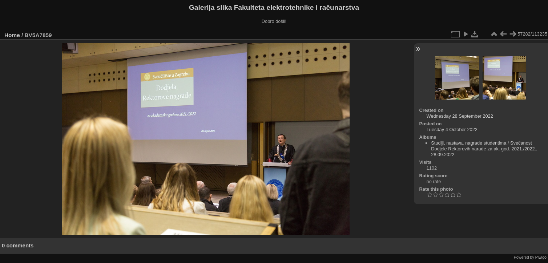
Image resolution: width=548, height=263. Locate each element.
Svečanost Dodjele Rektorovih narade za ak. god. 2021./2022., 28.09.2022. (484, 148)
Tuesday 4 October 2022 (452, 129)
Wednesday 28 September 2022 (460, 116)
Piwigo (541, 257)
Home (12, 35)
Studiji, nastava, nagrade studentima (468, 143)
